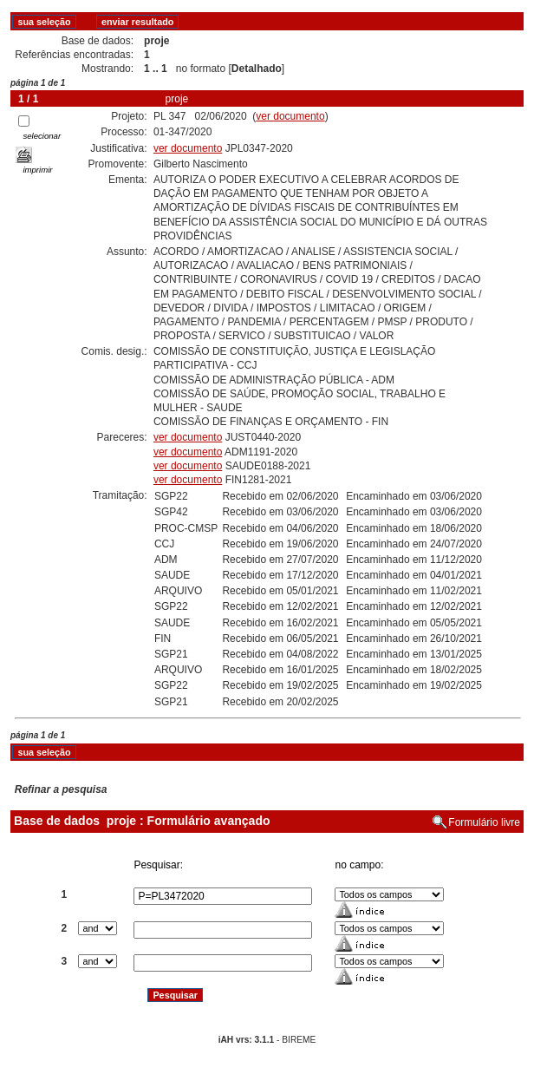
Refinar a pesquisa (61, 789)
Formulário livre (484, 822)
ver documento (290, 116)
